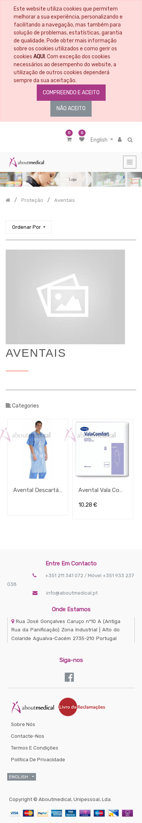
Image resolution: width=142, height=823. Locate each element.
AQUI (39, 56)
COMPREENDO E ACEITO (71, 92)
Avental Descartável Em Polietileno (37, 490)
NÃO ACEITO (71, 108)
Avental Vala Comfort (102, 490)
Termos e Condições (34, 748)
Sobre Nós (23, 724)
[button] (29, 227)
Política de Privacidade (38, 759)
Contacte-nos (27, 736)
